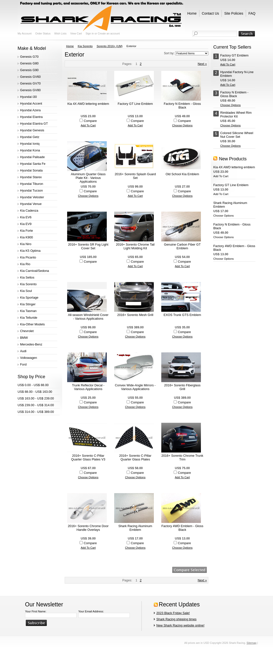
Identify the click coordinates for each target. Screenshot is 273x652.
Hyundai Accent (31, 103)
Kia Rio (25, 264)
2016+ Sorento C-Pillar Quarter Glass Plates (135, 457)
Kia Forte (26, 230)
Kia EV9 (25, 224)
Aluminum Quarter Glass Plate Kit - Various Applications (88, 177)
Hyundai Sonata (31, 170)
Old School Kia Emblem (182, 174)
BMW (24, 338)
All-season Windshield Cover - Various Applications (88, 316)
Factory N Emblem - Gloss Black (182, 105)
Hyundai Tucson (31, 190)
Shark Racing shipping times (176, 619)
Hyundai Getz (29, 137)
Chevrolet (27, 331)
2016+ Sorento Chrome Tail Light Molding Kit (135, 246)
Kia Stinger (28, 304)
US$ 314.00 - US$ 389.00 (36, 412)
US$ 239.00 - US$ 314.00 (36, 405)
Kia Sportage (29, 297)
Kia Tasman (28, 311)
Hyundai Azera (30, 110)
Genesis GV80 (30, 90)
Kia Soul (26, 291)
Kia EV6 (25, 217)
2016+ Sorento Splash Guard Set (135, 176)
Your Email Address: (91, 611)
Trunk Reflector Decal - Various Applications (88, 387)
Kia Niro (25, 244)
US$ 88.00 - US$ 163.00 (35, 392)
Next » (202, 64)
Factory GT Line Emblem (135, 104)
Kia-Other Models (32, 324)
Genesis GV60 (30, 77)
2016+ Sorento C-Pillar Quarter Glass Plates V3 (88, 457)
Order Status (43, 33)
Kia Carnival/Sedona (34, 271)
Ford (23, 364)
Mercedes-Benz (31, 344)
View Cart (76, 33)
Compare (90, 121)
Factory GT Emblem (234, 55)
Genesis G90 (29, 70)
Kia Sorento (28, 284)
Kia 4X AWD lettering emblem (88, 104)
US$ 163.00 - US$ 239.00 (36, 398)
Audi (23, 351)
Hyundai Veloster (32, 197)
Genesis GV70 (30, 83)
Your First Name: (35, 611)
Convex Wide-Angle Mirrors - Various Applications (135, 387)
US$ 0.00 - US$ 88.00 (33, 385)
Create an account (109, 33)
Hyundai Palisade (32, 157)
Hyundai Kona (30, 150)
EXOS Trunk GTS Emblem (182, 315)
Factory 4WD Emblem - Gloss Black (182, 528)
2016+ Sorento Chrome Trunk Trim (182, 457)
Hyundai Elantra (31, 117)
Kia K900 (26, 237)
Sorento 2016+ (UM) (110, 46)
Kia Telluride (28, 317)
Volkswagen (28, 358)
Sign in (89, 33)
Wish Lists (60, 33)
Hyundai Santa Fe (32, 164)
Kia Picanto (28, 257)
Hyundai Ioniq (29, 143)
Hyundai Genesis (32, 130)
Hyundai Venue (31, 204)
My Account (24, 33)
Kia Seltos (27, 277)
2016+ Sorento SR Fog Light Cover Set (88, 246)
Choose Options (182, 125)
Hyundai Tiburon (31, 184)
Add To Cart (88, 125)
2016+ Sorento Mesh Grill (135, 315)
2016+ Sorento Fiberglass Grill (182, 387)
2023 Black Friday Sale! (173, 613)
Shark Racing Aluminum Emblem (135, 528)
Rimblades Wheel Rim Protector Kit (236, 114)
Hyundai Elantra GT (34, 123)
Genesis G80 (29, 63)
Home (70, 46)
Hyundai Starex (31, 177)
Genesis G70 (29, 56)
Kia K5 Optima (30, 251)
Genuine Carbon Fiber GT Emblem (182, 246)
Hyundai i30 (28, 97)
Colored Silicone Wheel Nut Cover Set (236, 135)
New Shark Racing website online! (180, 625)
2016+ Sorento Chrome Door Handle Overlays (88, 528)
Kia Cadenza (29, 210)
